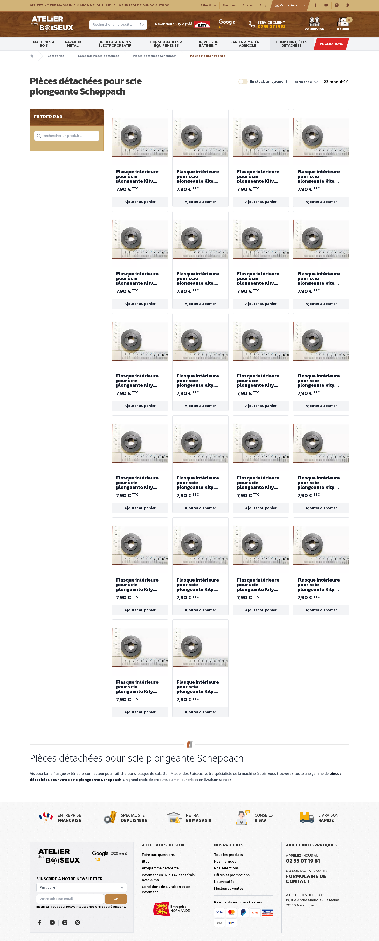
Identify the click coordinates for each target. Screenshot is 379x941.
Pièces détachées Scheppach (154, 56)
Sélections (208, 5)
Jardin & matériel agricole (248, 43)
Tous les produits (228, 854)
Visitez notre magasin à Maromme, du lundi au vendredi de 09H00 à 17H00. (100, 5)
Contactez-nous (290, 5)
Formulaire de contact (306, 878)
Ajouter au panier (140, 201)
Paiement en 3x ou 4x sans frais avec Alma (168, 877)
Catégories (55, 56)
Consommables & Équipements (166, 43)
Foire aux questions (158, 854)
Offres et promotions (232, 875)
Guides (247, 5)
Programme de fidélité (160, 868)
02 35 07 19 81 (303, 861)
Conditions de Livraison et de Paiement (166, 889)
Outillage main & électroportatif (114, 43)
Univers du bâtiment (207, 43)
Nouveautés (224, 881)
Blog (263, 5)
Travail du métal (73, 43)
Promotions (331, 43)
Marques (229, 5)
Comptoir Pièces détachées (291, 43)
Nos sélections (226, 868)
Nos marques (225, 861)
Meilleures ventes (228, 888)
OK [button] (116, 899)
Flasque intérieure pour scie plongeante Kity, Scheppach (140, 176)
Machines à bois (43, 43)
